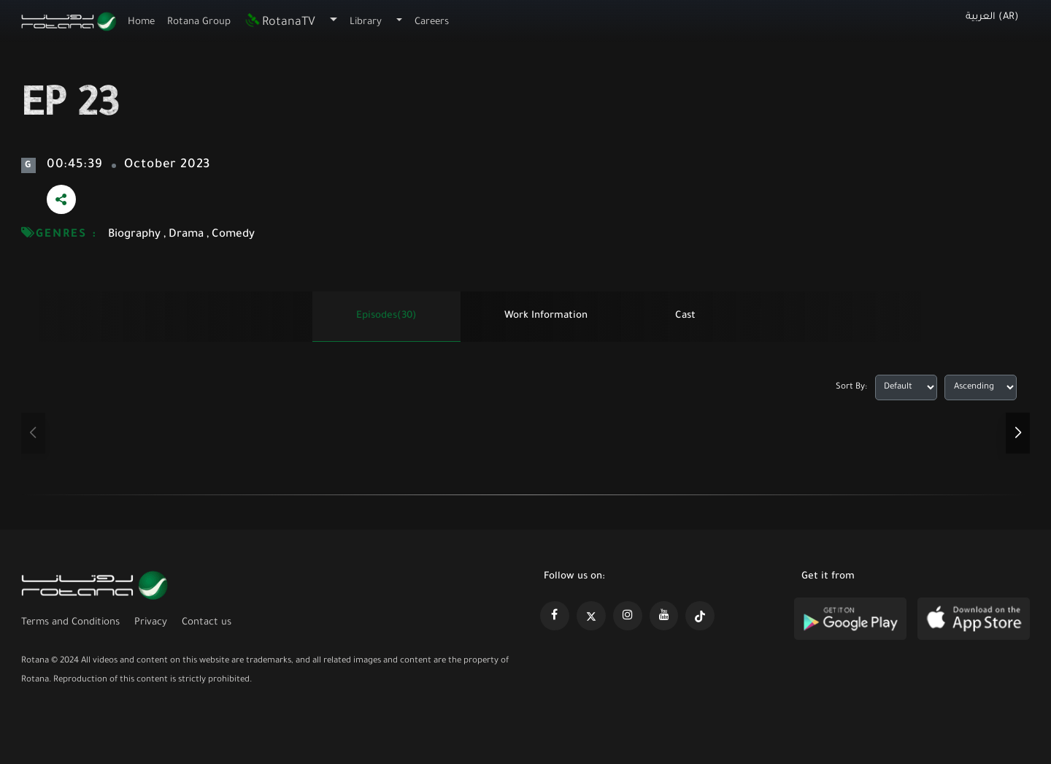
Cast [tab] (685, 315)
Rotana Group (199, 22)
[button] (1018, 433)
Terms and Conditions (70, 622)
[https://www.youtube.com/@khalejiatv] (664, 615)
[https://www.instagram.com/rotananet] (627, 615)
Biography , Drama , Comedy (181, 235)
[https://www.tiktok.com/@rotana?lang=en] (700, 615)
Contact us (206, 622)
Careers (432, 22)
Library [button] (366, 22)
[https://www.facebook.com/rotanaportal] (554, 615)
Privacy (150, 622)
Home (141, 22)
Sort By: (851, 387)
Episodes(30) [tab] (386, 315)
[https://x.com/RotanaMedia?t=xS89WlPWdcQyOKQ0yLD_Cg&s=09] (591, 615)
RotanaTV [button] (279, 22)
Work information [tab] (546, 315)
